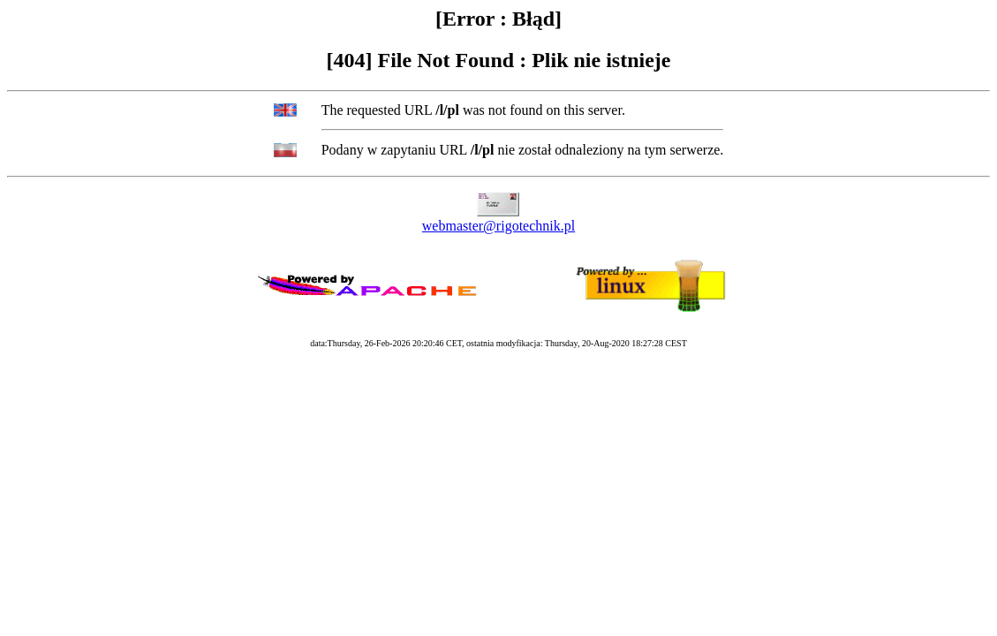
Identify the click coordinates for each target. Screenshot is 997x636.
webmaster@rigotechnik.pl (498, 225)
